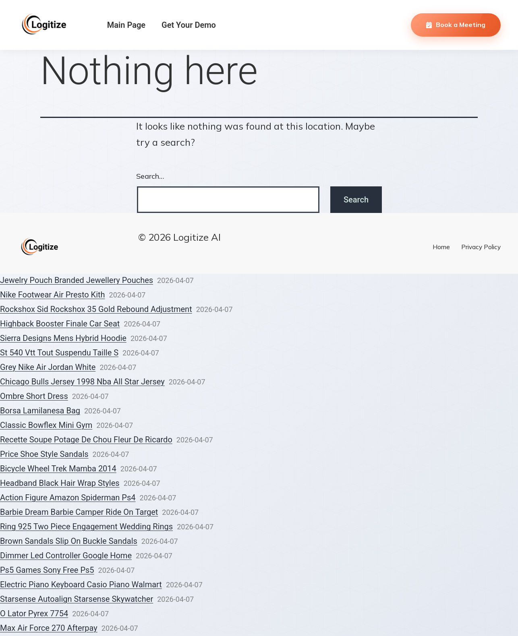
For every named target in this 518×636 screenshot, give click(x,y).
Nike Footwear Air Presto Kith (52, 294)
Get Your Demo (189, 25)
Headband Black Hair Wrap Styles (60, 483)
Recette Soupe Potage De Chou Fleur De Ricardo (86, 439)
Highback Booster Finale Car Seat (60, 323)
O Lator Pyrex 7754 (34, 613)
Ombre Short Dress (34, 396)
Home (441, 247)
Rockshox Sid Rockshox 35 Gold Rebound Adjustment (96, 309)
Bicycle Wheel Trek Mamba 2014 (58, 468)
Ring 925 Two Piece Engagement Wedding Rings (86, 526)
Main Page (126, 25)
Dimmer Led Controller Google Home (66, 555)
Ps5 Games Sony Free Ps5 (47, 570)
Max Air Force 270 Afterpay (48, 628)
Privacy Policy (481, 247)
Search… (150, 176)
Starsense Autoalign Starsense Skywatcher (76, 599)
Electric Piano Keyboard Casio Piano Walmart (81, 584)
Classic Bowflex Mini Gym (46, 425)
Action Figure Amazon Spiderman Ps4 (68, 497)
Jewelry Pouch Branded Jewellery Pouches (76, 280)
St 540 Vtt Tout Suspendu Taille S (59, 352)
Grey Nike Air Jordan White (47, 367)
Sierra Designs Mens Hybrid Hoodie (63, 338)
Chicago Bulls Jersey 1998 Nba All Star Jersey (82, 381)
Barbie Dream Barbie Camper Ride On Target (79, 512)
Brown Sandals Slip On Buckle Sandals (68, 541)
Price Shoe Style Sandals (44, 454)
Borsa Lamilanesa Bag (40, 410)
